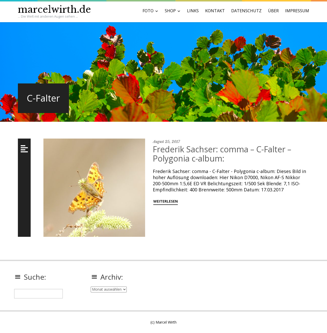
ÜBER (273, 11)
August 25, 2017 (166, 141)
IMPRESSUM (297, 11)
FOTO (148, 11)
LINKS (193, 11)
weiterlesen (165, 201)
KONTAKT (215, 11)
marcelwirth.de (54, 9)
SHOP (170, 11)
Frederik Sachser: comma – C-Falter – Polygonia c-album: (222, 154)
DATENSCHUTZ (246, 11)
